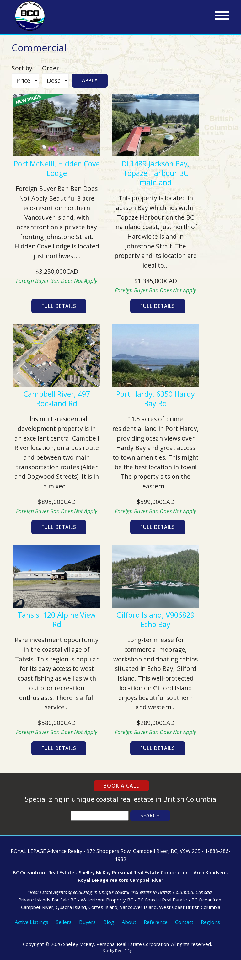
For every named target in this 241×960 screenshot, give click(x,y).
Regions (210, 922)
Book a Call (121, 785)
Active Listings (31, 922)
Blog (108, 922)
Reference (156, 922)
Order (50, 68)
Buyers (87, 922)
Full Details (58, 306)
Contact (184, 922)
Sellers (64, 922)
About (129, 922)
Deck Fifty (123, 950)
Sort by (22, 68)
